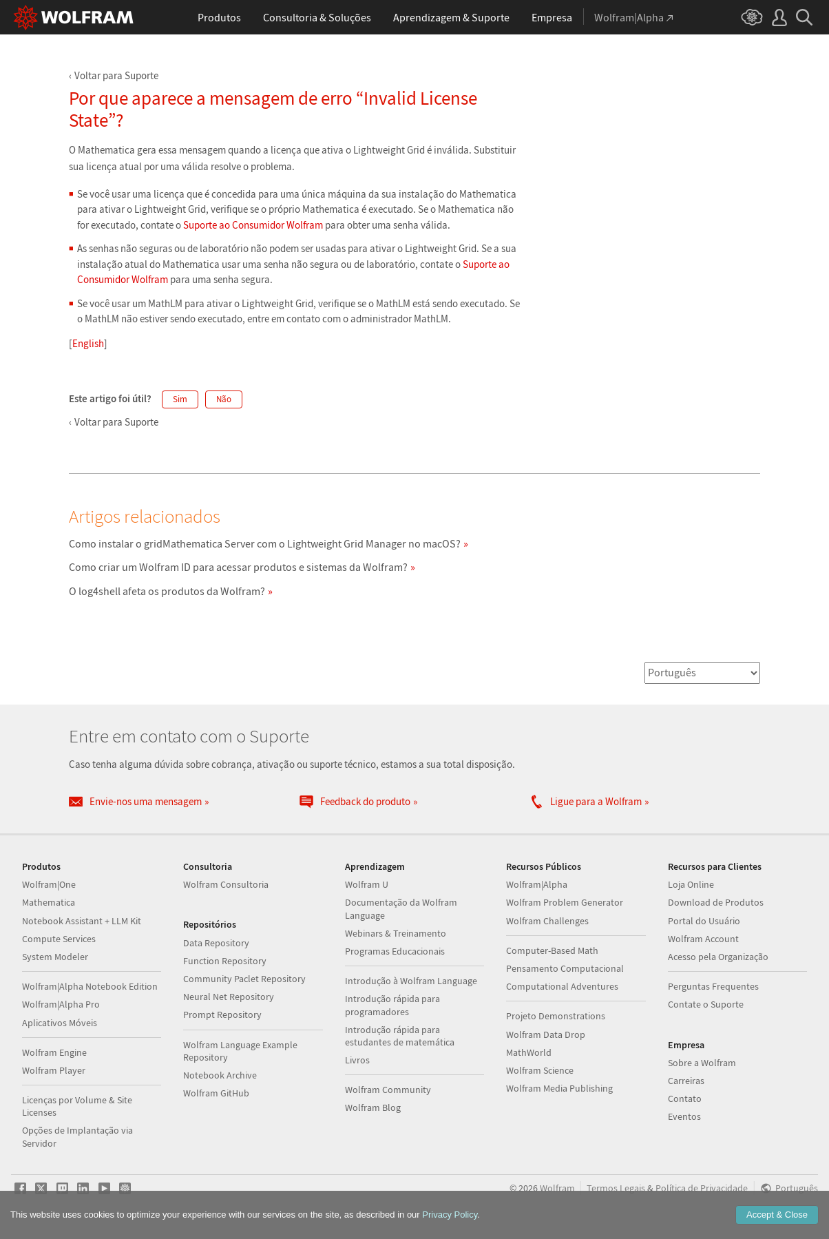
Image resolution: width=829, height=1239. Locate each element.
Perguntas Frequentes (713, 986)
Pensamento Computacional (565, 968)
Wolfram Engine (54, 1052)
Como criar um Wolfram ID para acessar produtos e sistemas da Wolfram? (238, 567)
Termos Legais (616, 1188)
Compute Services (59, 939)
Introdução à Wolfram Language (411, 981)
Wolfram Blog (373, 1107)
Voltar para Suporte (116, 75)
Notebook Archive (220, 1075)
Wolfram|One (49, 884)
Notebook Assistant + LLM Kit (81, 921)
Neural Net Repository (228, 996)
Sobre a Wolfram (702, 1062)
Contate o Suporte (706, 1004)
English (88, 343)
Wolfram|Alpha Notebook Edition (90, 986)
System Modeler (55, 956)
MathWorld (529, 1052)
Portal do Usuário (704, 921)
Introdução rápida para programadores (392, 1004)
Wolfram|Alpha (536, 884)
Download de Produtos (716, 902)
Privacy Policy (449, 1214)
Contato (685, 1098)
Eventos (684, 1116)
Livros (357, 1060)
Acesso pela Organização (718, 956)
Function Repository (224, 961)
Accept (777, 1214)
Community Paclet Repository (244, 978)
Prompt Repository (222, 1014)
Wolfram (557, 1188)
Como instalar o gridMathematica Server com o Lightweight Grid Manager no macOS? (265, 543)
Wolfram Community (388, 1089)
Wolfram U (366, 884)
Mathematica (48, 902)
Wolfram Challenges (547, 921)
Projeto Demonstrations (555, 1016)
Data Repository (216, 943)
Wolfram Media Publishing (559, 1088)
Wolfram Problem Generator (564, 902)
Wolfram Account (703, 939)
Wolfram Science (540, 1070)
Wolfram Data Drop (545, 1034)
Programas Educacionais (395, 951)
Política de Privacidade (701, 1188)
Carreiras (686, 1080)
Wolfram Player (53, 1070)
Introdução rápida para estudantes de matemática (399, 1035)
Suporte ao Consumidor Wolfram (253, 224)
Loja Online (691, 884)
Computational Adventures (562, 986)
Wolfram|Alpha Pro (61, 1004)
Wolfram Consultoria (226, 884)
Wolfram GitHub (216, 1093)
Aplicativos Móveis (59, 1023)
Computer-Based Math (552, 950)
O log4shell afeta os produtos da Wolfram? (167, 591)
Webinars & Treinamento (395, 933)
